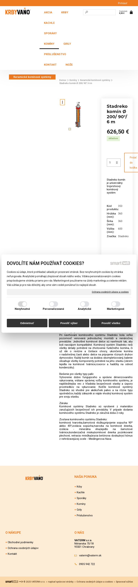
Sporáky (81, 498)
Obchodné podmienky (20, 542)
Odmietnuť (27, 323)
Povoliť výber (69, 323)
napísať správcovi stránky (60, 582)
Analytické (84, 309)
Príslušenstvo (85, 515)
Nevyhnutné (22, 309)
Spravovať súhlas (124, 582)
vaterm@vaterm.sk (90, 555)
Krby (79, 486)
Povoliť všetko (111, 323)
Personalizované (53, 309)
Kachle (81, 492)
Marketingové (115, 309)
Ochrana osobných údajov (23, 548)
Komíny (81, 504)
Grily (79, 509)
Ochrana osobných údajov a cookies (110, 292)
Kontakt (12, 553)
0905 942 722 (87, 564)
